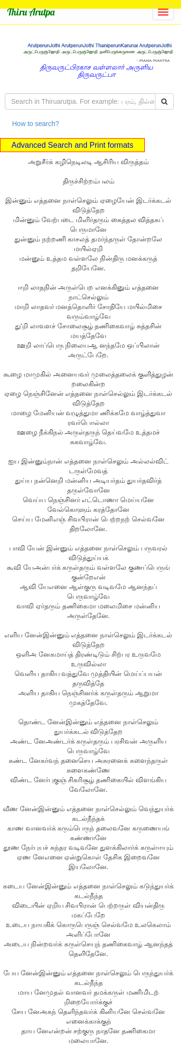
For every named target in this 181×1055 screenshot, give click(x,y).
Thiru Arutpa (31, 12)
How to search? (35, 123)
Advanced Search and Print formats (73, 145)
